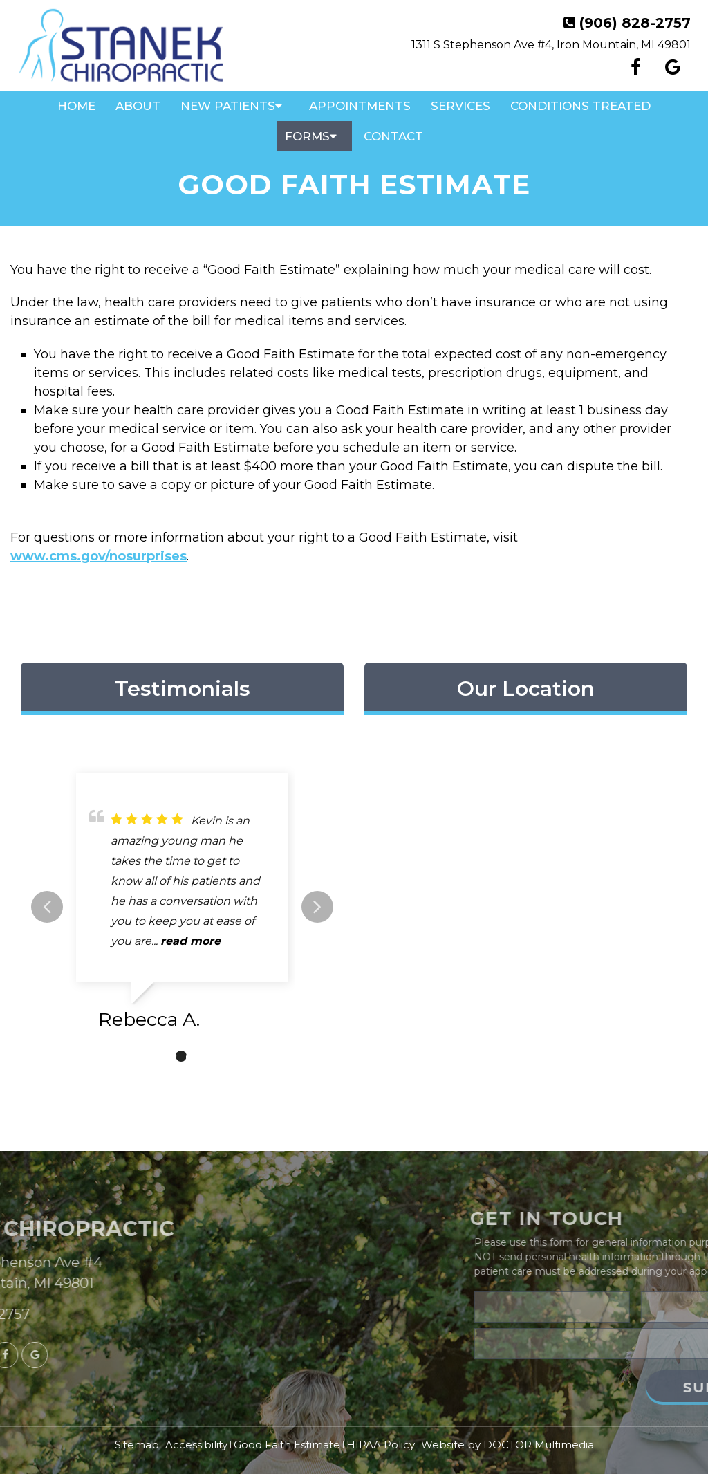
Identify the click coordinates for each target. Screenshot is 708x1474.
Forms (307, 136)
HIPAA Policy (380, 1444)
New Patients (227, 106)
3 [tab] (201, 1056)
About (137, 106)
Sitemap (137, 1444)
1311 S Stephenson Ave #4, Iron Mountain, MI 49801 (551, 44)
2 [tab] (181, 1056)
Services (460, 106)
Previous (47, 907)
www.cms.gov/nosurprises (98, 556)
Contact (393, 136)
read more (190, 941)
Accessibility (196, 1444)
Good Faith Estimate (287, 1444)
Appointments (360, 106)
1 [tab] (160, 1056)
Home (76, 106)
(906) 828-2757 (635, 23)
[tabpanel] (182, 907)
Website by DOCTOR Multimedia (507, 1444)
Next (317, 907)
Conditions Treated (580, 106)
